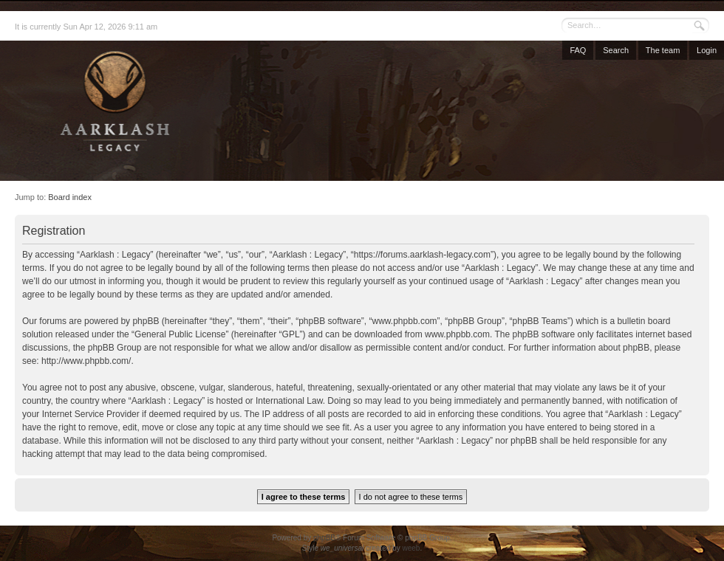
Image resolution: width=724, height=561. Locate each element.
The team (663, 50)
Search (616, 50)
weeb (411, 548)
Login (707, 50)
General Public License (179, 334)
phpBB (324, 538)
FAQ (578, 50)
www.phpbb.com (457, 334)
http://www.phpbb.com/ (86, 361)
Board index (70, 197)
